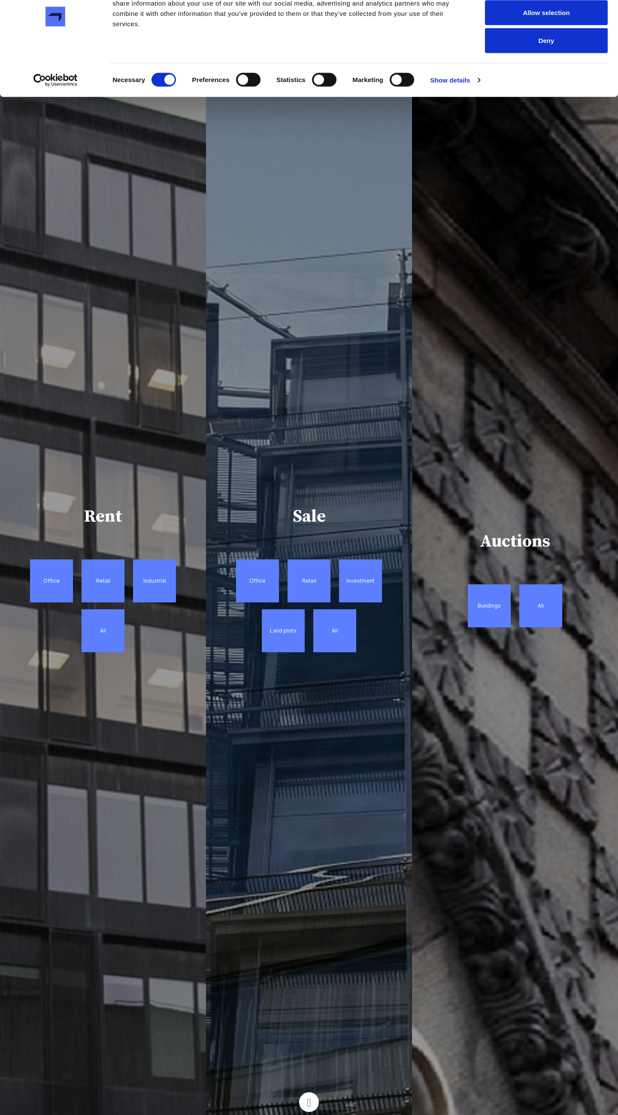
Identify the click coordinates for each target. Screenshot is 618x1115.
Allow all (546, 22)
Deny (546, 78)
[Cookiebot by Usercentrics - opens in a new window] (55, 118)
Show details (450, 118)
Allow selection (546, 51)
